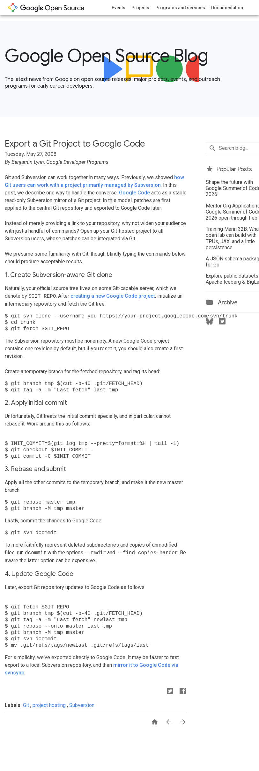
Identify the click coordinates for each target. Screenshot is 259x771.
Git (26, 705)
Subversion (81, 705)
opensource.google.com (46, 8)
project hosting (50, 705)
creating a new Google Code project (112, 296)
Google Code (134, 193)
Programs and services (180, 7)
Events (118, 7)
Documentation (227, 7)
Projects (140, 7)
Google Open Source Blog (106, 56)
